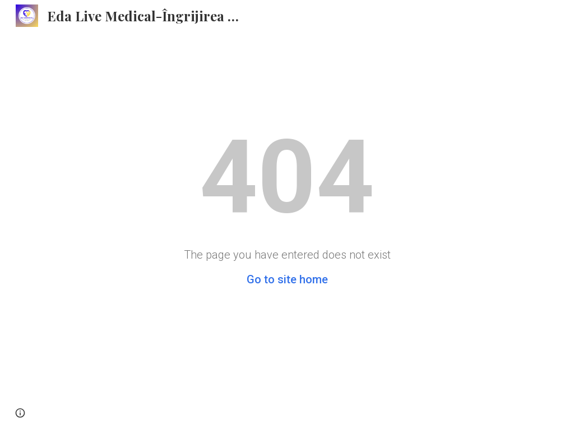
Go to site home (287, 279)
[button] (20, 413)
